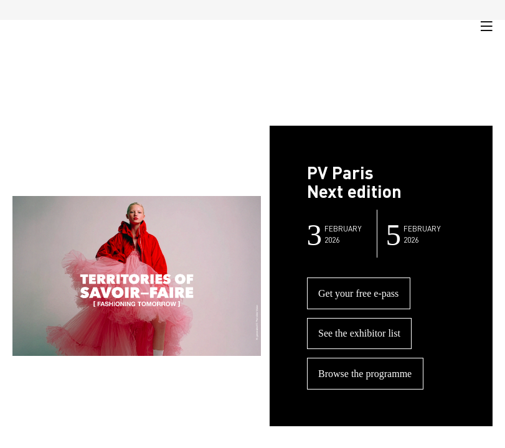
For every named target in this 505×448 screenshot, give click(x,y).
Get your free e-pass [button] (358, 293)
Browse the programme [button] (365, 373)
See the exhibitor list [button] (359, 333)
